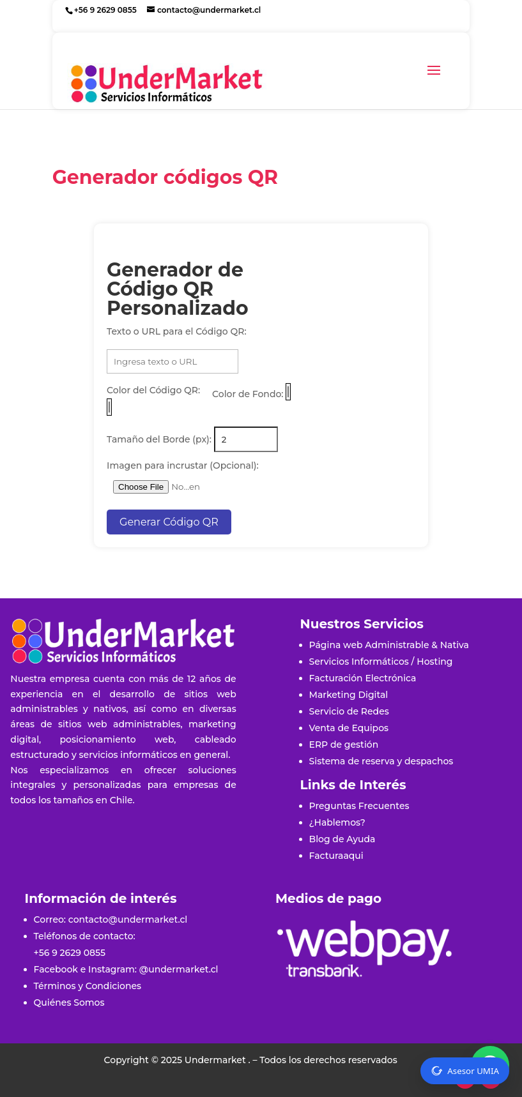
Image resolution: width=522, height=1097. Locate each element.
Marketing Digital (348, 694)
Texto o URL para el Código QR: (177, 331)
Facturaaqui (336, 855)
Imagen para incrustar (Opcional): (183, 465)
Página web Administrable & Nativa (389, 645)
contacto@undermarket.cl (127, 919)
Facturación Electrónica (363, 678)
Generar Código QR (169, 522)
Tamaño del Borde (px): (159, 439)
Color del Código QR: (153, 390)
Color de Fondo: (247, 394)
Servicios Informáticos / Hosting (381, 661)
